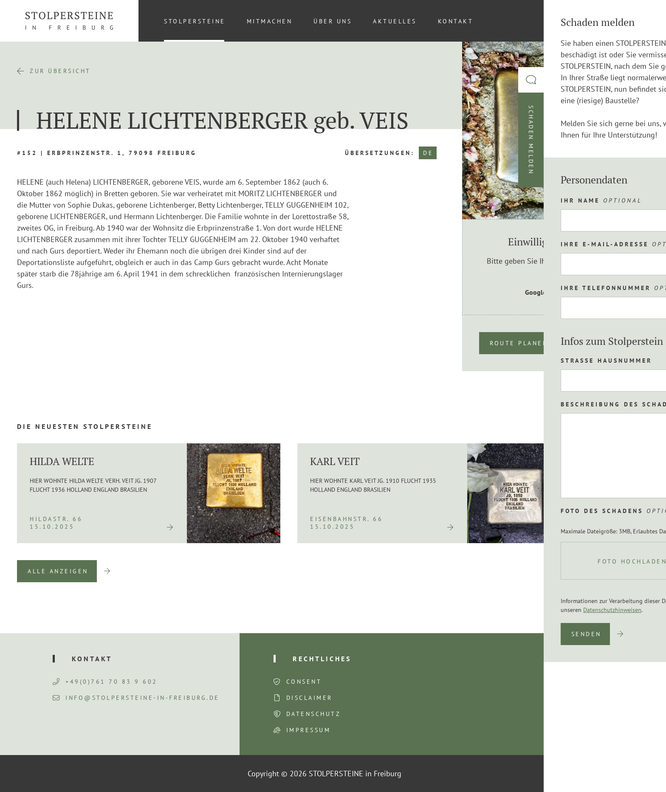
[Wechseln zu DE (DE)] (636, 20)
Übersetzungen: (380, 153)
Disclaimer (309, 698)
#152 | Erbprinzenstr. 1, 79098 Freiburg (107, 153)
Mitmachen (270, 21)
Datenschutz (313, 714)
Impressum (308, 730)
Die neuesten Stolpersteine (84, 426)
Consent (304, 681)
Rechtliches (322, 658)
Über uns (332, 21)
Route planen (519, 343)
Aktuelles (395, 21)
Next (636, 571)
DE (428, 153)
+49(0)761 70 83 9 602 (105, 681)
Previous (592, 571)
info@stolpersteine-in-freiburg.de (136, 698)
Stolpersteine (195, 21)
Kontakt (456, 21)
